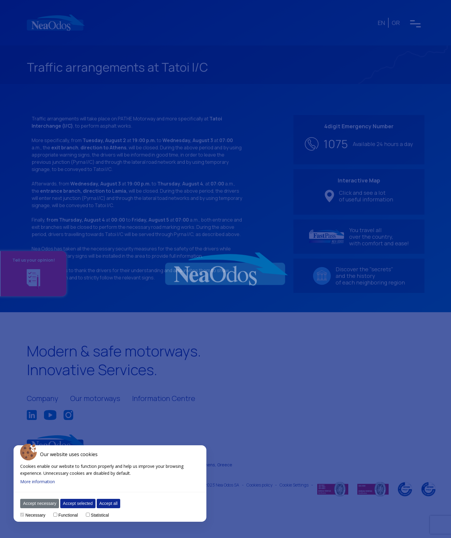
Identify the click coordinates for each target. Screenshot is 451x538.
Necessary (35, 515)
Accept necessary (39, 503)
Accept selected (78, 503)
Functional (68, 515)
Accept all (108, 503)
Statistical (100, 515)
